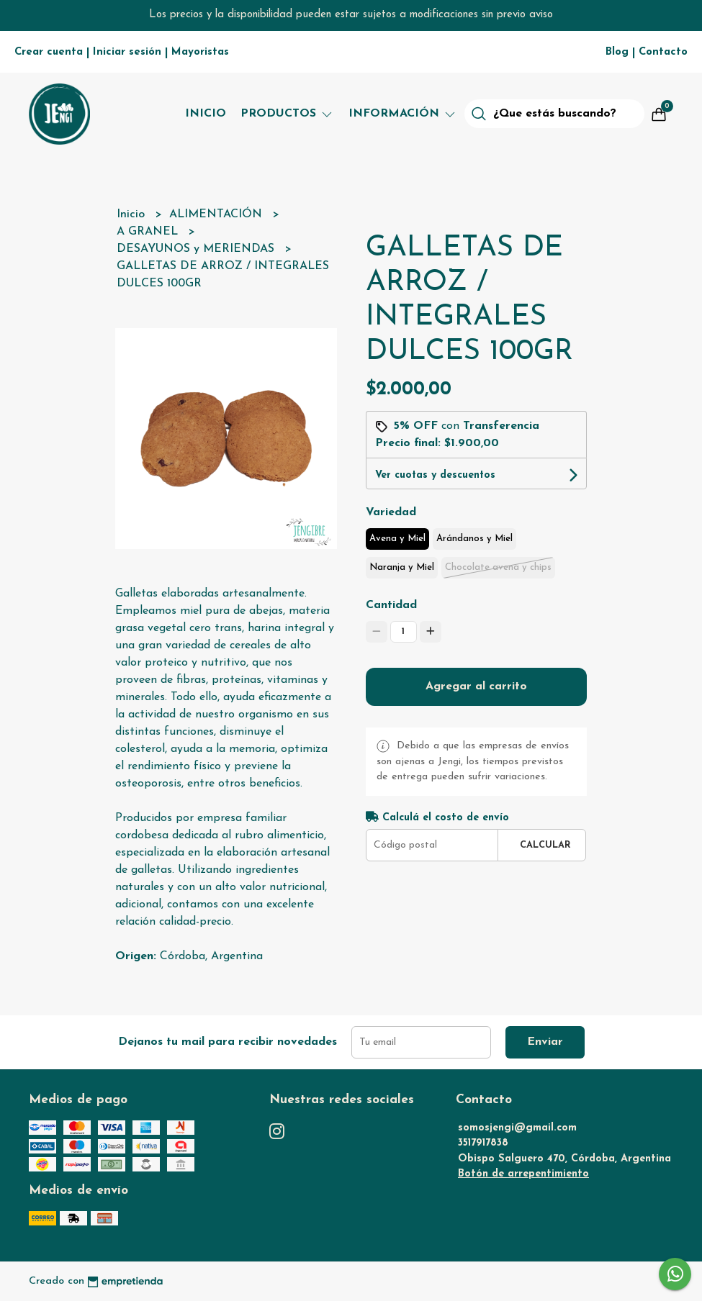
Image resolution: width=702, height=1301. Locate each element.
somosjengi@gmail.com (517, 1128)
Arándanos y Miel (474, 538)
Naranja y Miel (401, 567)
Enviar (545, 1042)
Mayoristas (200, 52)
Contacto (663, 52)
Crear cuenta (48, 52)
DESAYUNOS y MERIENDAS (197, 249)
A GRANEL (149, 231)
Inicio (205, 113)
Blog (617, 52)
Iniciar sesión (127, 52)
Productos (287, 113)
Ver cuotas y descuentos (435, 475)
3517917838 (483, 1143)
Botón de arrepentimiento (523, 1174)
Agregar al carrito (476, 686)
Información (402, 113)
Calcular (545, 845)
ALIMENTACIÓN (217, 214)
